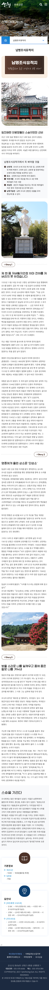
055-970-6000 (19, 968)
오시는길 (38, 957)
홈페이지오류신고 (13, 957)
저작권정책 (28, 957)
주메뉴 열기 (46, 4)
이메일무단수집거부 (32, 953)
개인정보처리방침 (15, 953)
